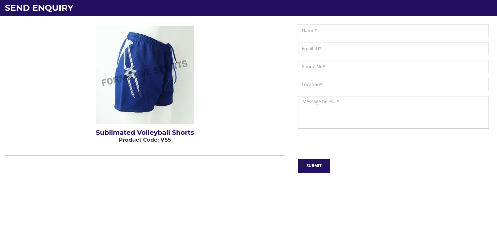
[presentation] (333, 142)
